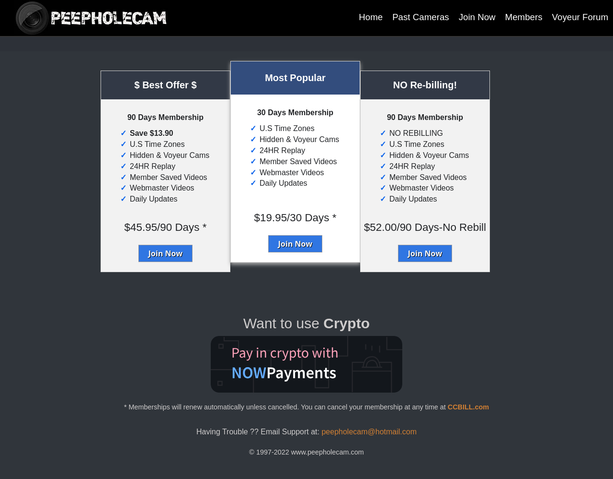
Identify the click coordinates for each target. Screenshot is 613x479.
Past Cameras (420, 17)
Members (524, 17)
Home (371, 17)
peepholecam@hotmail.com (369, 432)
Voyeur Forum (580, 17)
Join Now (477, 17)
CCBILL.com (468, 407)
